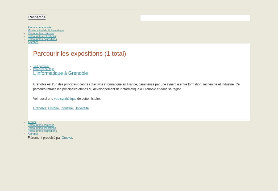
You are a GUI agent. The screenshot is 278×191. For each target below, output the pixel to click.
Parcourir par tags (43, 69)
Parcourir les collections (42, 36)
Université (82, 108)
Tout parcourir (41, 66)
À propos (33, 42)
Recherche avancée (40, 27)
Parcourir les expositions (42, 39)
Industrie (67, 108)
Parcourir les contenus (41, 33)
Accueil (32, 122)
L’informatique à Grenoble (60, 73)
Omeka (67, 138)
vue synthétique (65, 99)
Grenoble (39, 108)
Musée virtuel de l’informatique (46, 30)
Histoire (53, 108)
